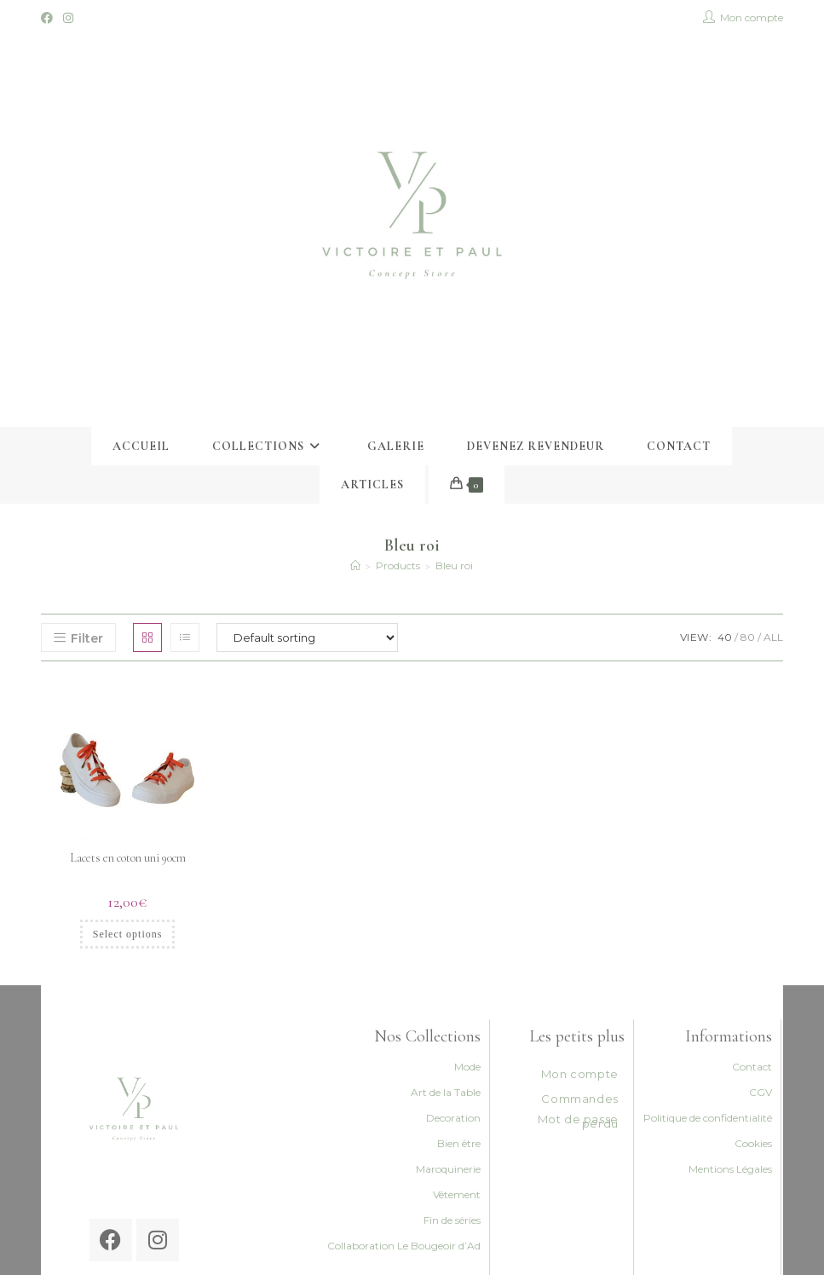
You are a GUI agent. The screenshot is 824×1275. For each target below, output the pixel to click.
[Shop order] (307, 637)
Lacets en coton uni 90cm (128, 858)
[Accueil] (355, 565)
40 (724, 637)
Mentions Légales (730, 1168)
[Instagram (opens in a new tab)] (68, 17)
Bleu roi (454, 565)
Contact (752, 1066)
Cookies (753, 1143)
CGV (760, 1092)
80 (747, 637)
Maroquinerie (448, 1168)
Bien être (459, 1143)
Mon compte (580, 1074)
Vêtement (457, 1194)
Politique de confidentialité (707, 1117)
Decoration (453, 1117)
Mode (467, 1066)
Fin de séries (452, 1220)
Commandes (579, 1098)
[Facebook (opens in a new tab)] (49, 17)
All (773, 637)
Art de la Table (446, 1092)
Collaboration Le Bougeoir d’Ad (404, 1245)
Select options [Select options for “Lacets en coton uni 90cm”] (128, 934)
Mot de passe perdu (578, 1121)
